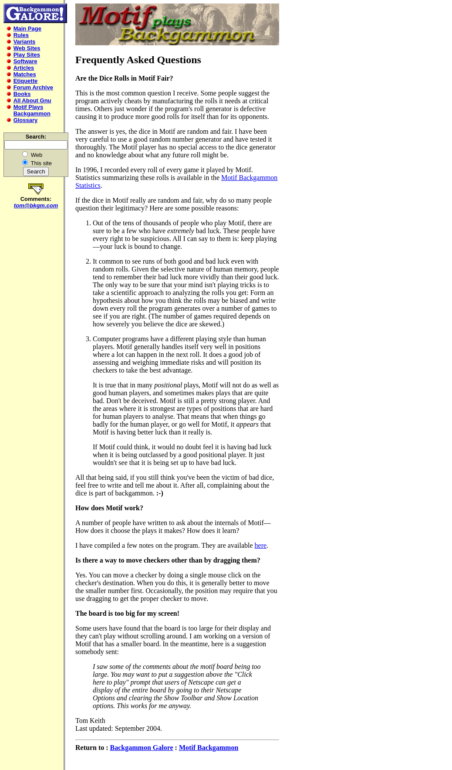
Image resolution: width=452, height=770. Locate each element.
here (261, 545)
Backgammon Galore (141, 747)
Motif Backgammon (208, 747)
